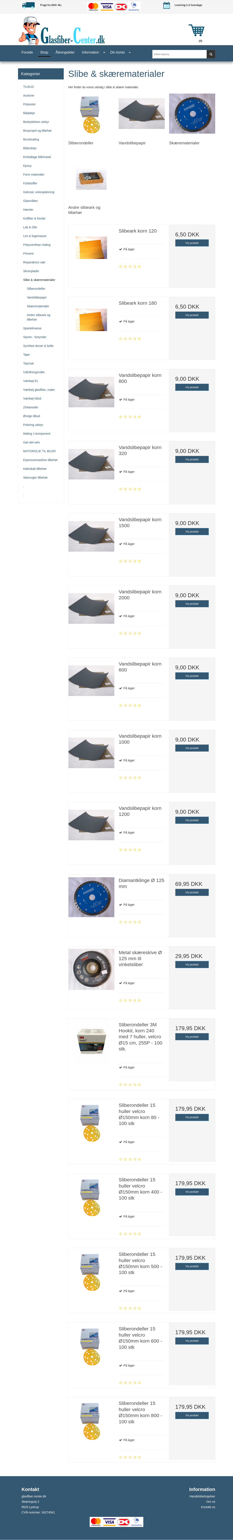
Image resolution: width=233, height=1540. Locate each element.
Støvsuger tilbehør (35, 477)
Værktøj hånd (32, 398)
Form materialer (33, 174)
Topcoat (28, 363)
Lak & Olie (30, 227)
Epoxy (27, 165)
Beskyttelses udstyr (36, 122)
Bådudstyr (30, 148)
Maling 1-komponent (36, 433)
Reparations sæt (34, 262)
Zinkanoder (30, 407)
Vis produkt (191, 243)
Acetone (28, 95)
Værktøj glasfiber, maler (39, 389)
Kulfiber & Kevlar (34, 218)
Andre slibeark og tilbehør (38, 317)
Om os (210, 1501)
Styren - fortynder (34, 337)
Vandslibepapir (37, 297)
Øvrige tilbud (31, 416)
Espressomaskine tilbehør (40, 460)
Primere (28, 253)
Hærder (28, 209)
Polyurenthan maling (37, 244)
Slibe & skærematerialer (39, 280)
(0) (200, 40)
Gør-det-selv (31, 442)
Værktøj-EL (30, 381)
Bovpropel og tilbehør (37, 130)
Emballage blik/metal (37, 157)
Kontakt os (208, 1507)
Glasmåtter (30, 201)
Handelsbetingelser (202, 1496)
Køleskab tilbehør (35, 468)
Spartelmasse (32, 328)
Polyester (29, 104)
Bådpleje (29, 113)
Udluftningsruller (34, 372)
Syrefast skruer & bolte (38, 346)
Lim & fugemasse (34, 236)
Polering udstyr (33, 425)
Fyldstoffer (30, 183)
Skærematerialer (38, 306)
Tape (26, 354)
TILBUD (28, 86)
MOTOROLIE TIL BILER (39, 451)
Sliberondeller (36, 288)
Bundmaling (31, 139)
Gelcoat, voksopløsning (38, 192)
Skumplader (31, 271)
